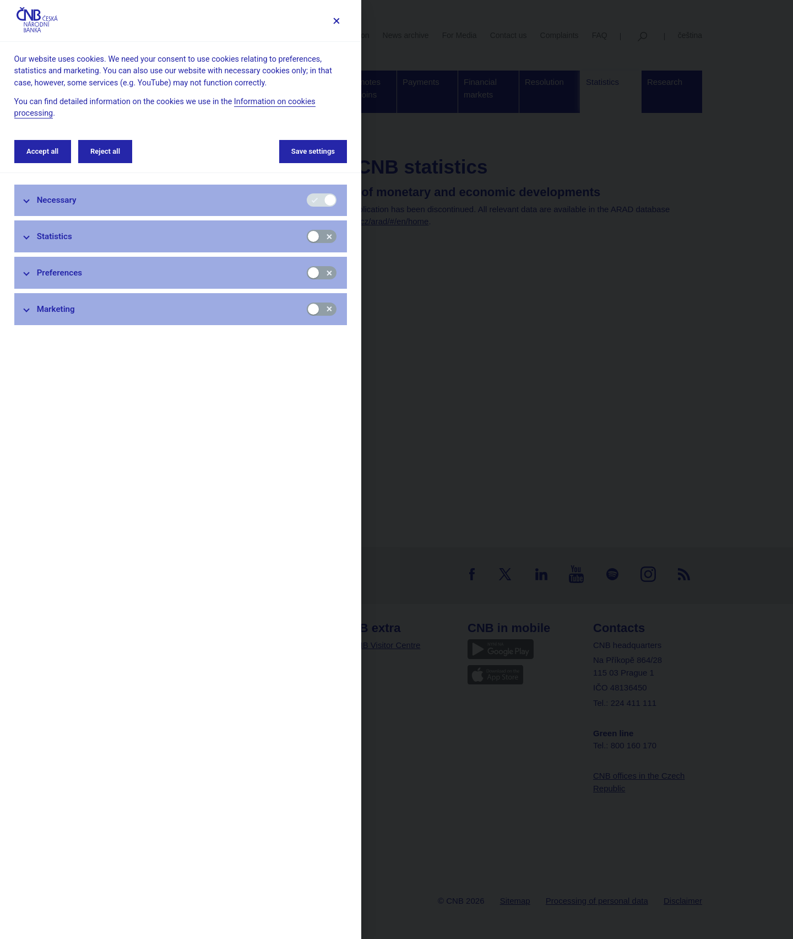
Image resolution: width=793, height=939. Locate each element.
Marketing (56, 309)
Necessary (57, 200)
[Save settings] (336, 20)
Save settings (313, 151)
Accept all (42, 151)
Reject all (105, 151)
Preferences (60, 273)
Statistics (54, 236)
